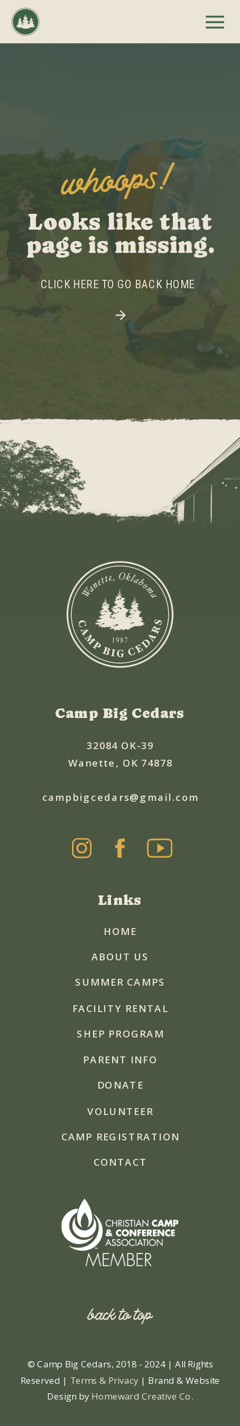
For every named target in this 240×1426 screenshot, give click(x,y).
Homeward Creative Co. (142, 1396)
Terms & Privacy (105, 1379)
